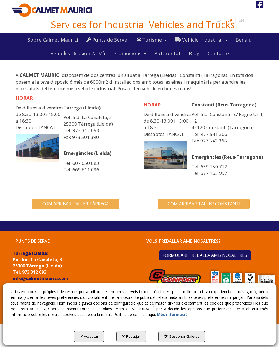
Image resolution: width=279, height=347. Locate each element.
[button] (52, 10)
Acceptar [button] (89, 336)
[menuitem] (241, 20)
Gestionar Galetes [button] (181, 336)
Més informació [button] (172, 314)
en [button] (241, 20)
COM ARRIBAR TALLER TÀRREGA (75, 204)
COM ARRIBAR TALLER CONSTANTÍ (203, 204)
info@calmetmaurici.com (40, 278)
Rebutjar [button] (131, 336)
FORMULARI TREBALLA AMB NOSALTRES (205, 255)
